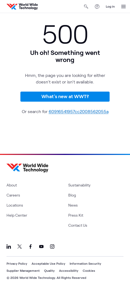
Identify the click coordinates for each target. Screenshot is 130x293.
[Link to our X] (19, 246)
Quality (49, 270)
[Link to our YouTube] (41, 246)
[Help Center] (97, 6)
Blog (72, 195)
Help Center (17, 215)
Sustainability (79, 185)
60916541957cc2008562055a (79, 111)
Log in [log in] (110, 6)
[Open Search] (86, 6)
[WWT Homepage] (22, 6)
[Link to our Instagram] (52, 246)
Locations (15, 205)
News (73, 205)
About (12, 185)
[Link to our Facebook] (30, 246)
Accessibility (68, 270)
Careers (13, 195)
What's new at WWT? (65, 96)
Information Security (85, 263)
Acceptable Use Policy (48, 263)
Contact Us (77, 225)
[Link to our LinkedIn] (9, 246)
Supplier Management (23, 270)
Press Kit (75, 215)
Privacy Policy (17, 263)
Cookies (89, 270)
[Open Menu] (123, 6)
